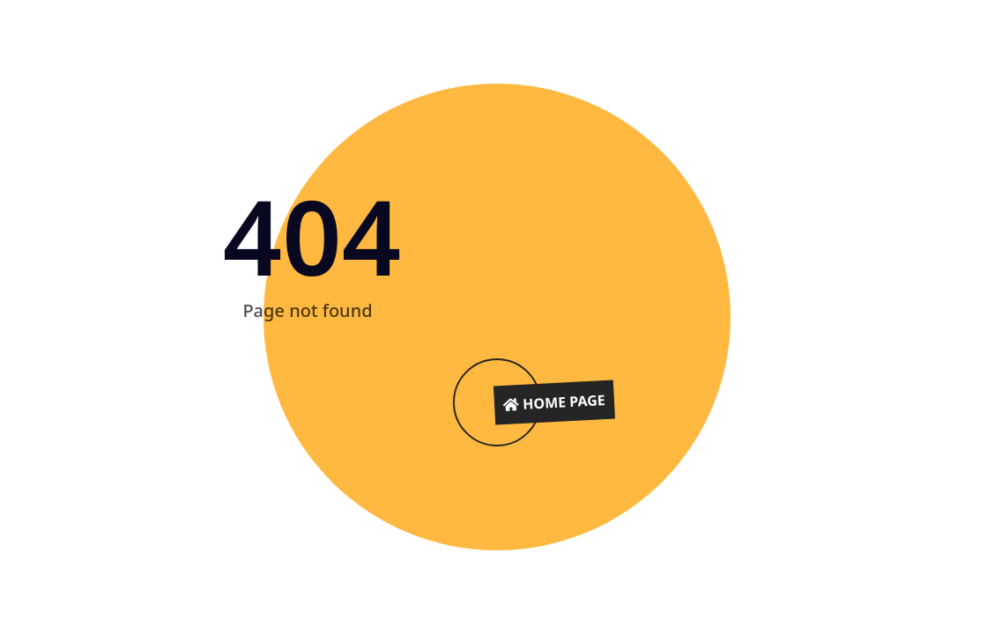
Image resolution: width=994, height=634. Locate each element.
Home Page (554, 402)
